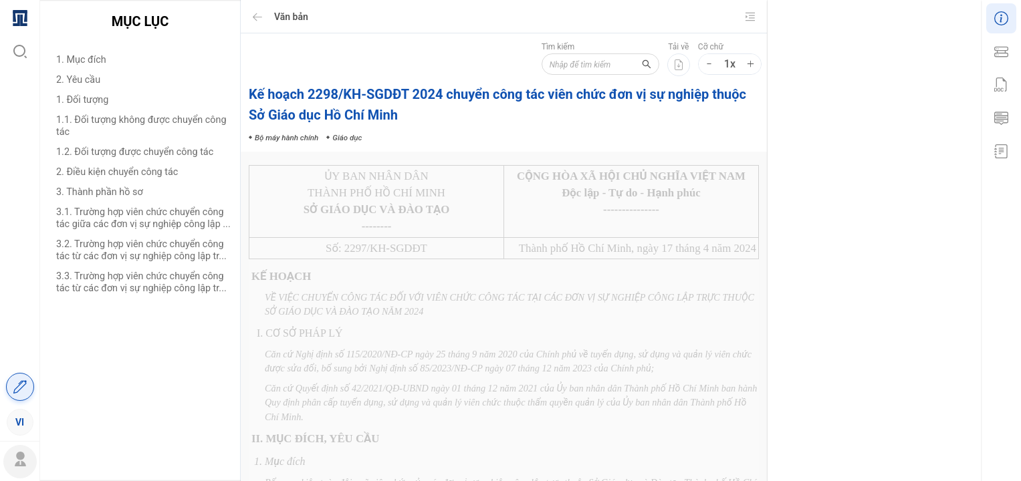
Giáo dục (917, 286)
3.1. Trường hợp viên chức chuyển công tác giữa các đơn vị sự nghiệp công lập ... (143, 218)
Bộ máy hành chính (858, 286)
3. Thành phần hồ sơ (99, 192)
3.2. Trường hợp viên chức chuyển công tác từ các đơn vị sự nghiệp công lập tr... (141, 250)
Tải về (678, 46)
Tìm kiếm (555, 46)
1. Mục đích (81, 59)
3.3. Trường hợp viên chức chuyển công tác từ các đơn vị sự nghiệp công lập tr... (141, 282)
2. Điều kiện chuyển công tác (117, 172)
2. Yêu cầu (78, 80)
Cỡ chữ (710, 46)
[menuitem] (19, 16)
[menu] (19, 219)
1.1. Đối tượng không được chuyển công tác (141, 126)
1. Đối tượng (82, 100)
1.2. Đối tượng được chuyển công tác (134, 152)
